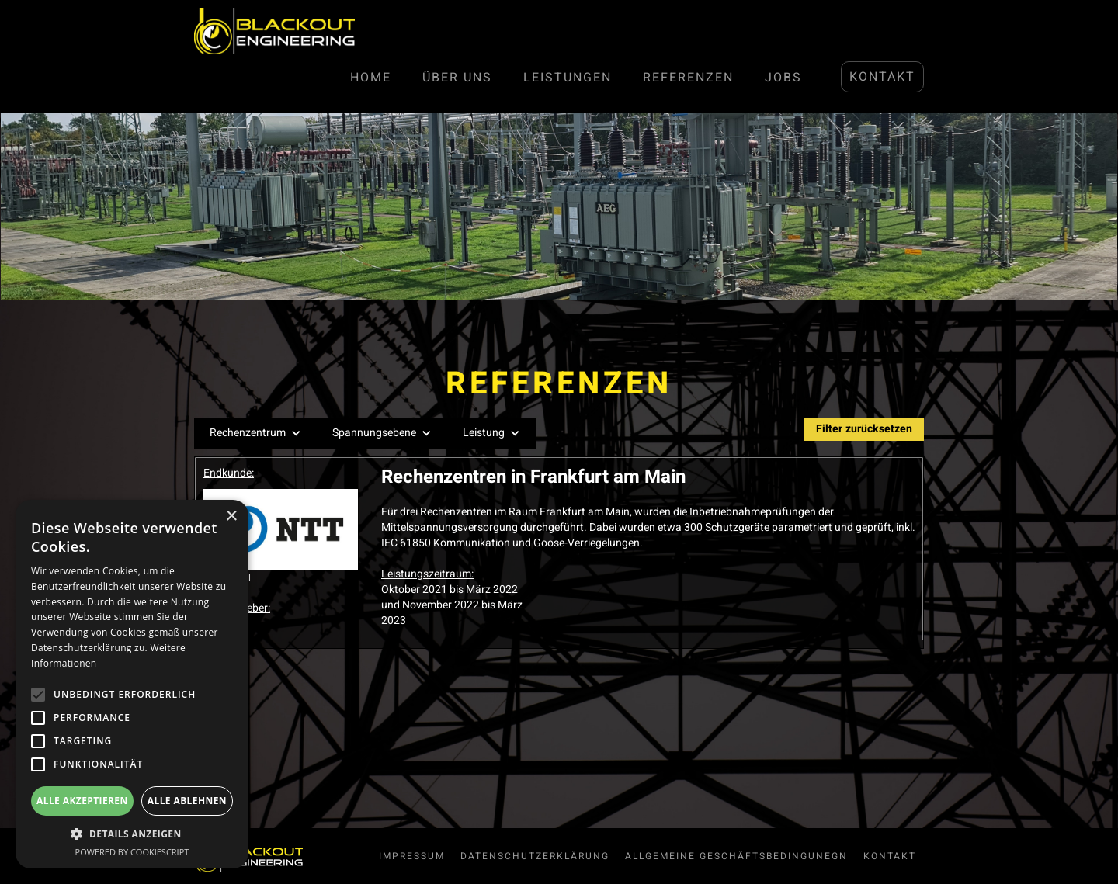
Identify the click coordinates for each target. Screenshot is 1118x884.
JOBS (783, 77)
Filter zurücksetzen (864, 429)
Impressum (412, 856)
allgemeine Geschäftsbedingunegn (736, 856)
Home (370, 77)
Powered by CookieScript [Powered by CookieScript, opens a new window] (132, 852)
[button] (255, 433)
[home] (274, 31)
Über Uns (457, 77)
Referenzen (688, 77)
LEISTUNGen (567, 77)
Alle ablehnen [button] (187, 800)
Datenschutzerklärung (534, 856)
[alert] (132, 684)
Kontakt (882, 77)
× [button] (231, 516)
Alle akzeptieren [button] (82, 800)
